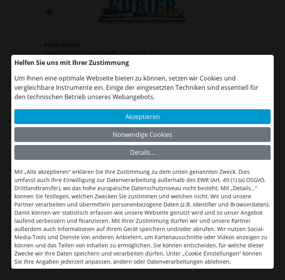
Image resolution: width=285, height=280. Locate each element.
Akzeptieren (142, 116)
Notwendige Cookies (142, 134)
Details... (142, 152)
